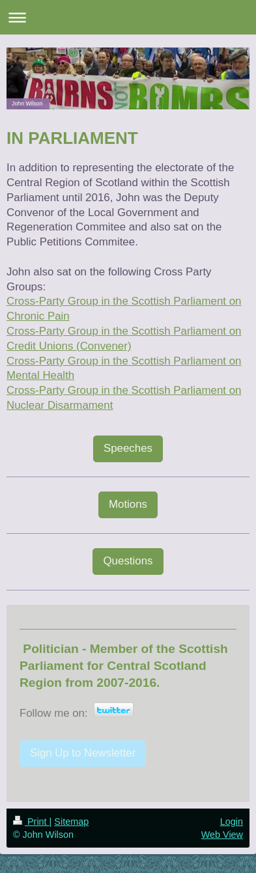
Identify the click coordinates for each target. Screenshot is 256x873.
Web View (222, 834)
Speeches (128, 448)
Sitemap (71, 821)
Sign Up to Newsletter (82, 753)
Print (31, 821)
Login (231, 821)
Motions (128, 504)
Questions (127, 561)
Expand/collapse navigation (128, 17)
